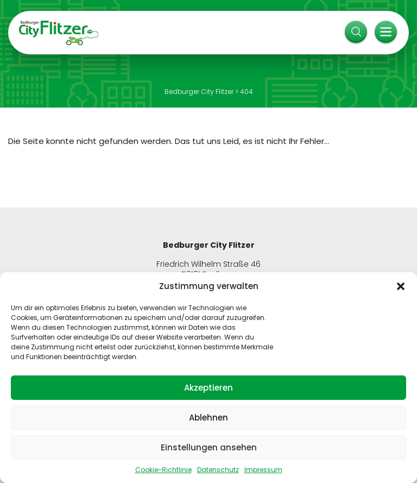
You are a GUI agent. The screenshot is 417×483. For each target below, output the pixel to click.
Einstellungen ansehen (209, 447)
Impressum (263, 469)
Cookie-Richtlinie (163, 469)
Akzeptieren (208, 387)
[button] (400, 286)
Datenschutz (218, 469)
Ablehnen (208, 417)
